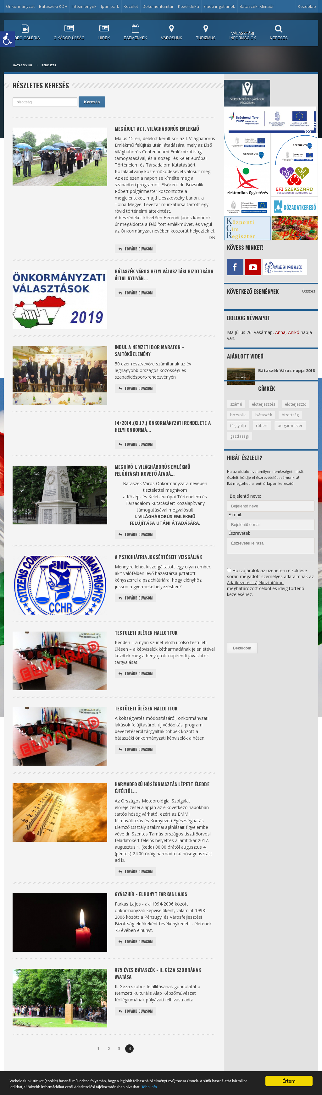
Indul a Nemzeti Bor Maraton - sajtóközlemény (152, 352)
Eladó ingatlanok (219, 6)
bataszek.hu (22, 65)
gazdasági (276, 442)
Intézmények (84, 6)
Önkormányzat (20, 6)
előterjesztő (241, 420)
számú (236, 409)
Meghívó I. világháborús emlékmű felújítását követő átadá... (156, 474)
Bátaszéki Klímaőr (257, 6)
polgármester (243, 442)
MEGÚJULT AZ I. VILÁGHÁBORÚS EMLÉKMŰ (160, 129)
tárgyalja (266, 431)
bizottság (239, 431)
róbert (290, 431)
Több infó (249, 1086)
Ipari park (110, 6)
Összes (308, 289)
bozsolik (271, 420)
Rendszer (49, 65)
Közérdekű (188, 6)
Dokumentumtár (158, 6)
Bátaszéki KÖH (53, 6)
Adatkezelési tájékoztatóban (256, 588)
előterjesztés (265, 409)
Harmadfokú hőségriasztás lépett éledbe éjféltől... (157, 794)
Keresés (92, 102)
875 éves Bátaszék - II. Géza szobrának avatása (161, 982)
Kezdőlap (307, 6)
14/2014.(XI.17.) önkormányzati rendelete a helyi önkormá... (165, 428)
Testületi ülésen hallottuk (149, 639)
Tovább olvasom (136, 250)
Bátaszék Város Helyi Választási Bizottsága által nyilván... (153, 277)
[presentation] (253, 625)
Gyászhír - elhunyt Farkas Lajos (154, 902)
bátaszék (298, 420)
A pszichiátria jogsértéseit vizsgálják (162, 563)
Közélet (131, 6)
